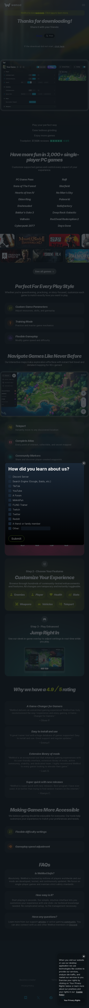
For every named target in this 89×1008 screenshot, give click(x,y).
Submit (16, 538)
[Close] (83, 956)
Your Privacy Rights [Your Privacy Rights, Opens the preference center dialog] (72, 1000)
